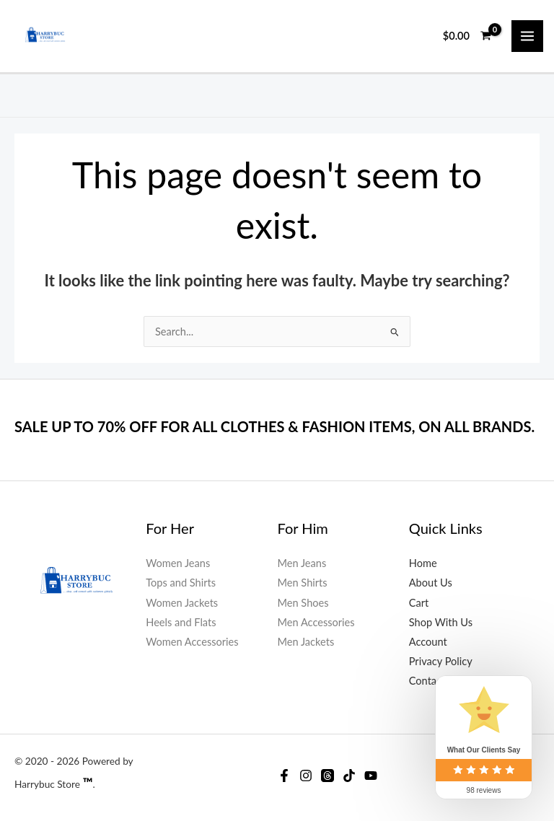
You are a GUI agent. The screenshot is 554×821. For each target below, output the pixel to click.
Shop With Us (440, 622)
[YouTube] (370, 775)
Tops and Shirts (181, 582)
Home (423, 563)
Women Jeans (178, 563)
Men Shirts (302, 582)
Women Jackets (182, 603)
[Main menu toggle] (527, 36)
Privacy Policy (440, 661)
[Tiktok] (349, 775)
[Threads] (327, 775)
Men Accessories (316, 622)
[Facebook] (284, 775)
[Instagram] (305, 775)
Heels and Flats (181, 622)
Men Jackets (306, 642)
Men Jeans (302, 563)
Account (428, 642)
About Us (430, 582)
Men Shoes (303, 603)
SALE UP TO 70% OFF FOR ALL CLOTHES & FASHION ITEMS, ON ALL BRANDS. (274, 426)
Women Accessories (192, 642)
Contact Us (434, 681)
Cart (419, 603)
